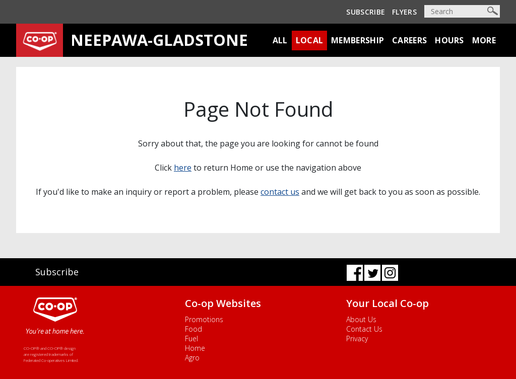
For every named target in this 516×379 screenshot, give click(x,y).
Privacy (357, 338)
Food (193, 329)
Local (310, 40)
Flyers (404, 12)
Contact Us (364, 329)
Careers (409, 40)
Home (195, 348)
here (182, 167)
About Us (361, 319)
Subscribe (365, 12)
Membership (357, 40)
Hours (449, 40)
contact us (280, 191)
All (280, 40)
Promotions (204, 319)
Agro (192, 357)
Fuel (191, 338)
